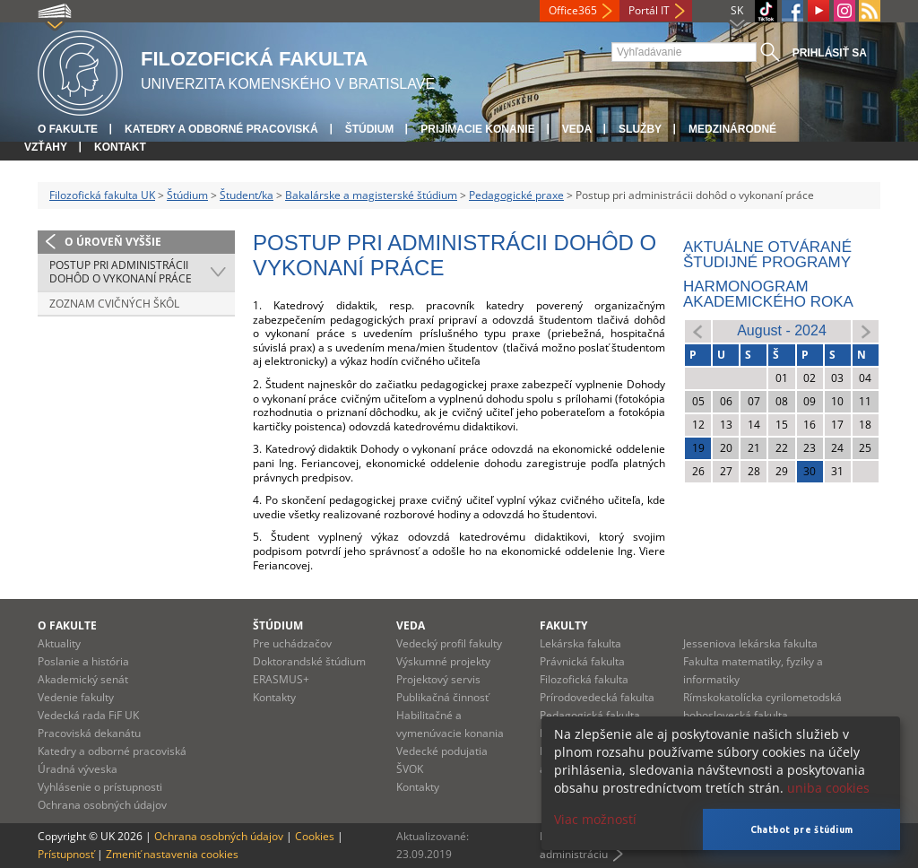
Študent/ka (246, 195)
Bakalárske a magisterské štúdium (371, 195)
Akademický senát (83, 679)
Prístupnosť (66, 854)
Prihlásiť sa (829, 53)
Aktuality (59, 643)
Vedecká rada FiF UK (88, 715)
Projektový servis (438, 679)
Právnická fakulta (582, 661)
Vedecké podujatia (442, 751)
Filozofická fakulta (584, 679)
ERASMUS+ (281, 679)
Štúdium (369, 129)
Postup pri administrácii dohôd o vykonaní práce (120, 272)
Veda (577, 129)
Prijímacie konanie (477, 129)
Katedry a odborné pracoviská (221, 129)
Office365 (573, 10)
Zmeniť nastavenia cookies (172, 854)
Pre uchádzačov (292, 643)
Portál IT (649, 10)
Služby (640, 129)
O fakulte (68, 129)
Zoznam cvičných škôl (114, 303)
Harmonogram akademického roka (768, 294)
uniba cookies (828, 787)
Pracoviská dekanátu (89, 733)
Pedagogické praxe (516, 195)
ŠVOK (409, 769)
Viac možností (595, 819)
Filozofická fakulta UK (102, 195)
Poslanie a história (83, 661)
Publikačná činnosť (442, 697)
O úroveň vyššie (113, 241)
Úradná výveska (77, 769)
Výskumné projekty (443, 661)
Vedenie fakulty (76, 697)
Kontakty (274, 697)
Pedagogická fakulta (590, 715)
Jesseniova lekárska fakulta (750, 643)
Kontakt (120, 147)
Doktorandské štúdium (309, 661)
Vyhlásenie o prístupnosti (100, 786)
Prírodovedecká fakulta (597, 697)
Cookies (314, 836)
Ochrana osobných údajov (102, 804)
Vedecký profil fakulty (449, 643)
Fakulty (563, 625)
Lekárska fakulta (580, 643)
